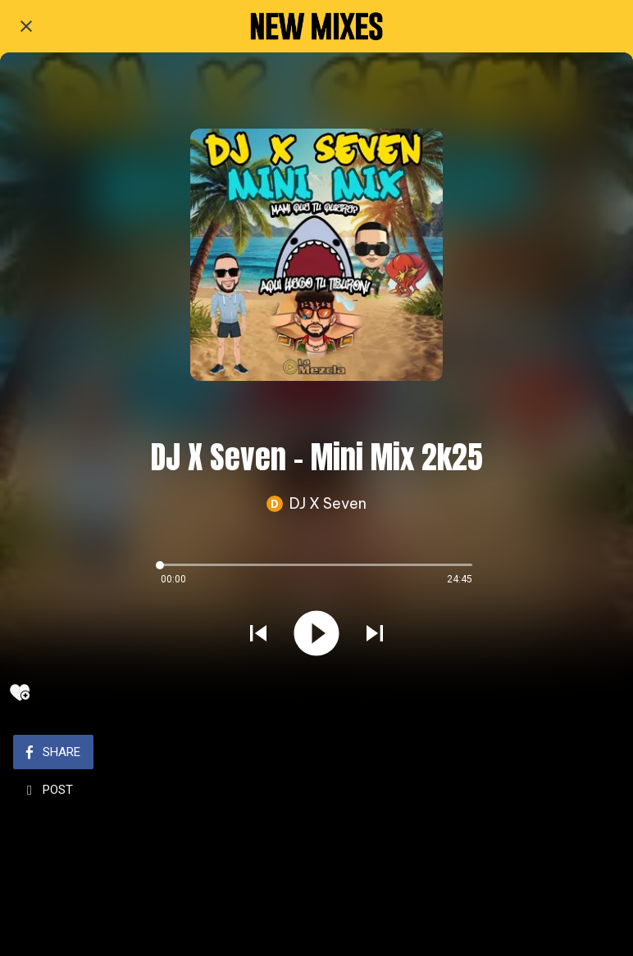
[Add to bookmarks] (19, 692)
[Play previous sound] (258, 635)
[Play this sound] (316, 635)
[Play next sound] (374, 635)
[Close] (26, 26)
